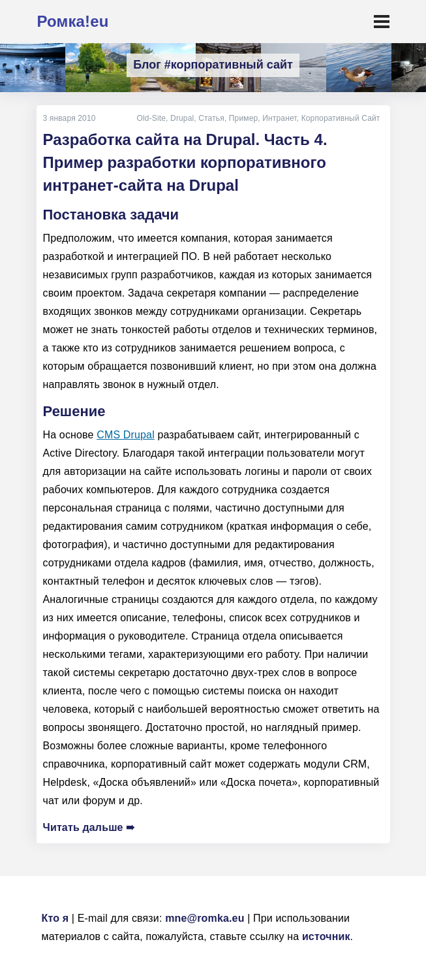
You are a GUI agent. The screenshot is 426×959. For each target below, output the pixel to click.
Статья (211, 118)
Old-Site (151, 118)
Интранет (279, 118)
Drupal (182, 118)
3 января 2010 (69, 118)
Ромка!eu (73, 21)
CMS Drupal (126, 434)
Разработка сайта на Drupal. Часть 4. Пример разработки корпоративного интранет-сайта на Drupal (185, 162)
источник (326, 936)
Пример (243, 118)
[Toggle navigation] (381, 21)
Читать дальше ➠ (89, 827)
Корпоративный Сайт (340, 118)
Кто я (55, 918)
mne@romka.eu (204, 918)
